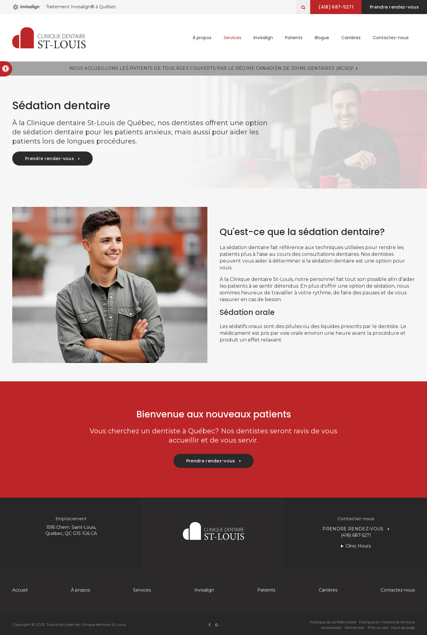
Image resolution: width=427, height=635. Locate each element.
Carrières (351, 38)
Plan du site (378, 627)
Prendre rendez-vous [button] (394, 7)
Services (232, 38)
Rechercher (355, 627)
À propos (202, 38)
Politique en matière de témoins (387, 622)
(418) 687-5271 (335, 7)
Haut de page (403, 627)
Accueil (20, 590)
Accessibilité (331, 627)
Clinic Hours (358, 546)
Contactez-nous (391, 38)
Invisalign (263, 38)
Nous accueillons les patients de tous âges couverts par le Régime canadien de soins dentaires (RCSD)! (211, 68)
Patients (294, 38)
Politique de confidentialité (333, 622)
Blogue (322, 38)
